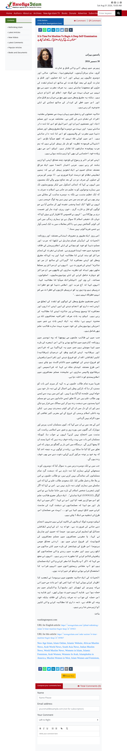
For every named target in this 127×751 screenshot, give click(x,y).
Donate (72, 13)
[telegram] (58, 30)
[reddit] (62, 30)
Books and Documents (18, 52)
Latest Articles (14, 32)
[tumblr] (71, 30)
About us (27, 13)
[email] (66, 30)
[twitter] (49, 30)
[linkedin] (53, 30)
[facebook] (40, 30)
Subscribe (93, 13)
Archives (38, 13)
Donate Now (68, 676)
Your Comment (45, 714)
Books (64, 13)
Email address (44, 703)
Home (9, 13)
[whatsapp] (44, 30)
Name (40, 692)
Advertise (82, 13)
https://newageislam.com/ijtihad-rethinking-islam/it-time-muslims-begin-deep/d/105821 (68, 626)
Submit (43, 748)
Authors (17, 13)
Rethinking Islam (16, 27)
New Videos (13, 37)
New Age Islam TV (51, 13)
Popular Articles (15, 47)
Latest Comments (16, 42)
